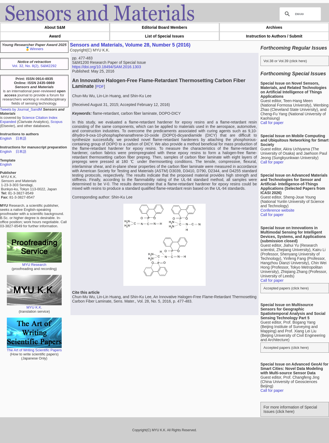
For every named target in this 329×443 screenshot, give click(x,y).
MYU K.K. (34, 305)
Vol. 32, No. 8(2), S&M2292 (34, 66)
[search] (299, 14)
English (6, 138)
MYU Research (34, 263)
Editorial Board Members (164, 27)
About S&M (54, 27)
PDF (100, 86)
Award (55, 36)
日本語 (21, 138)
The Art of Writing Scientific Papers (34, 348)
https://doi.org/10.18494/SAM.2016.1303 (106, 67)
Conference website (277, 210)
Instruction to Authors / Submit (274, 36)
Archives (274, 27)
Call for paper (271, 122)
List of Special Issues (164, 36)
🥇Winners (34, 49)
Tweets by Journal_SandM (21, 109)
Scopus (56, 122)
